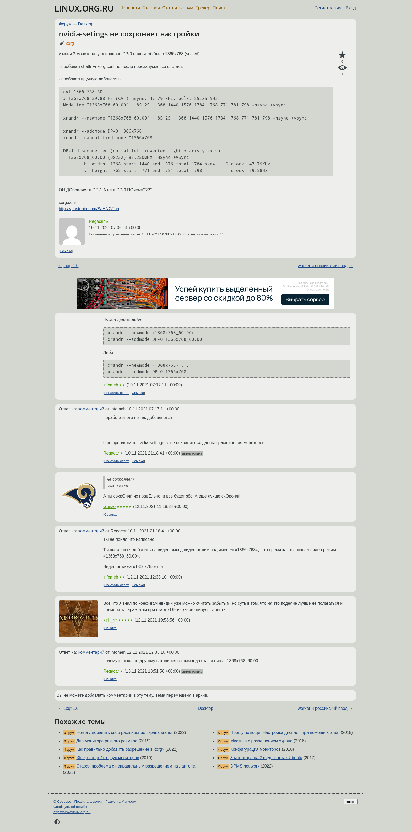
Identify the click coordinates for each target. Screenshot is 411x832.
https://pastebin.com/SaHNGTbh (89, 209)
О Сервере (62, 801)
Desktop (86, 24)
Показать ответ (116, 393)
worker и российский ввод (323, 265)
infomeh (110, 385)
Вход (350, 7)
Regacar (97, 221)
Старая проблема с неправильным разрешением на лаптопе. (136, 766)
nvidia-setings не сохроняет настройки (129, 34)
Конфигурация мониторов (255, 749)
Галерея (151, 7)
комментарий (91, 409)
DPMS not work (244, 766)
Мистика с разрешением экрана (261, 741)
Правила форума (88, 801)
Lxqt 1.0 (70, 265)
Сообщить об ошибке (70, 807)
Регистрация (328, 7)
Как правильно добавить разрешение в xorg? (120, 749)
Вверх (350, 802)
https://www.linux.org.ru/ (71, 812)
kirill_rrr (110, 620)
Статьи (169, 7)
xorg (70, 43)
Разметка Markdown (121, 801)
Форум (186, 7)
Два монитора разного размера (106, 741)
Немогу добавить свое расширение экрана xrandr (124, 732)
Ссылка (66, 251)
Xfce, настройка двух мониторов (107, 757)
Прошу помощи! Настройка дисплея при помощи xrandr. (284, 732)
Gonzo (109, 506)
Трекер (203, 7)
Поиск (219, 7)
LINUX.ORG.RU (84, 8)
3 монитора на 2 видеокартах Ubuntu (266, 757)
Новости (131, 7)
